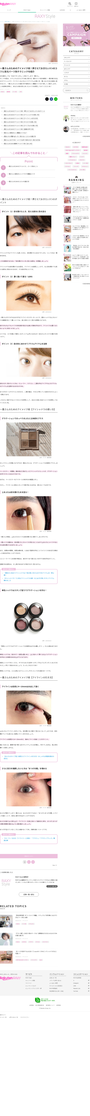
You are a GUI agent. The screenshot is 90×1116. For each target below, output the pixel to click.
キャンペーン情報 (45, 10)
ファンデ (76, 166)
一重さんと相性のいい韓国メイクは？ (15, 133)
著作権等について (50, 1005)
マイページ (28, 983)
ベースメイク (67, 61)
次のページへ (28, 856)
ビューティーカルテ (31, 986)
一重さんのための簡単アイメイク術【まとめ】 (18, 143)
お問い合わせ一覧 (13, 1017)
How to (2, 91)
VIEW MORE (86, 136)
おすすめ (24, 942)
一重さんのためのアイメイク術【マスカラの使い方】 (20, 122)
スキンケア (67, 57)
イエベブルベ (45, 942)
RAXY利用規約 (53, 988)
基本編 (8, 91)
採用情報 (58, 1005)
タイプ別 (82, 169)
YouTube (75, 991)
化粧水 (77, 163)
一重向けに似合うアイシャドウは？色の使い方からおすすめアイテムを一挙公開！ (29, 574)
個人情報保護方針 (39, 1005)
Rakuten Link (76, 988)
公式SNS (62, 10)
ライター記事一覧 (52, 886)
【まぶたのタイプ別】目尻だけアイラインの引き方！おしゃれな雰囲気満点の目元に (29, 757)
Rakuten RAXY (8, 4)
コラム (66, 80)
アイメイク (7, 89)
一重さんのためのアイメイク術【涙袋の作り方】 (18, 129)
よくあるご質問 (81, 10)
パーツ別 (14, 91)
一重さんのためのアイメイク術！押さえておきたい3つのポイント (24, 111)
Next (55, 865)
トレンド (85, 153)
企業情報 (31, 1005)
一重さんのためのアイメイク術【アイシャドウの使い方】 (21, 115)
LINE (74, 986)
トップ (9, 10)
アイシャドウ (34, 960)
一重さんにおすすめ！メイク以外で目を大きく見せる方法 (21, 140)
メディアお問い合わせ (55, 980)
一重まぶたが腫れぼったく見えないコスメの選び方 (19, 136)
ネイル (66, 76)
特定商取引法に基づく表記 (57, 991)
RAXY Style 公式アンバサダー (22, 960)
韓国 (67, 153)
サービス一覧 (3, 1017)
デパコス (37, 942)
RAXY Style (27, 10)
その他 (66, 84)
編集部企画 (84, 147)
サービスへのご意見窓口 (56, 986)
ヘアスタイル (72, 160)
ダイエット (85, 166)
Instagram (76, 983)
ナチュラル (31, 923)
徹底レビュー (73, 156)
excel (41, 960)
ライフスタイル (72, 169)
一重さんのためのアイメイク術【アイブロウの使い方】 (21, 125)
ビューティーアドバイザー (33, 988)
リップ (81, 156)
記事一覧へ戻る (28, 894)
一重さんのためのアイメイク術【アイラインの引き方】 (21, 118)
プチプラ (31, 942)
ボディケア (67, 69)
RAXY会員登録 (77, 977)
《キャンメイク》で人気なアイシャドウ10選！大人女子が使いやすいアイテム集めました (29, 579)
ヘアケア (66, 73)
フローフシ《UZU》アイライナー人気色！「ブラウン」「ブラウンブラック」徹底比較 (29, 839)
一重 (20, 91)
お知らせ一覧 (53, 977)
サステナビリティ (25, 1017)
